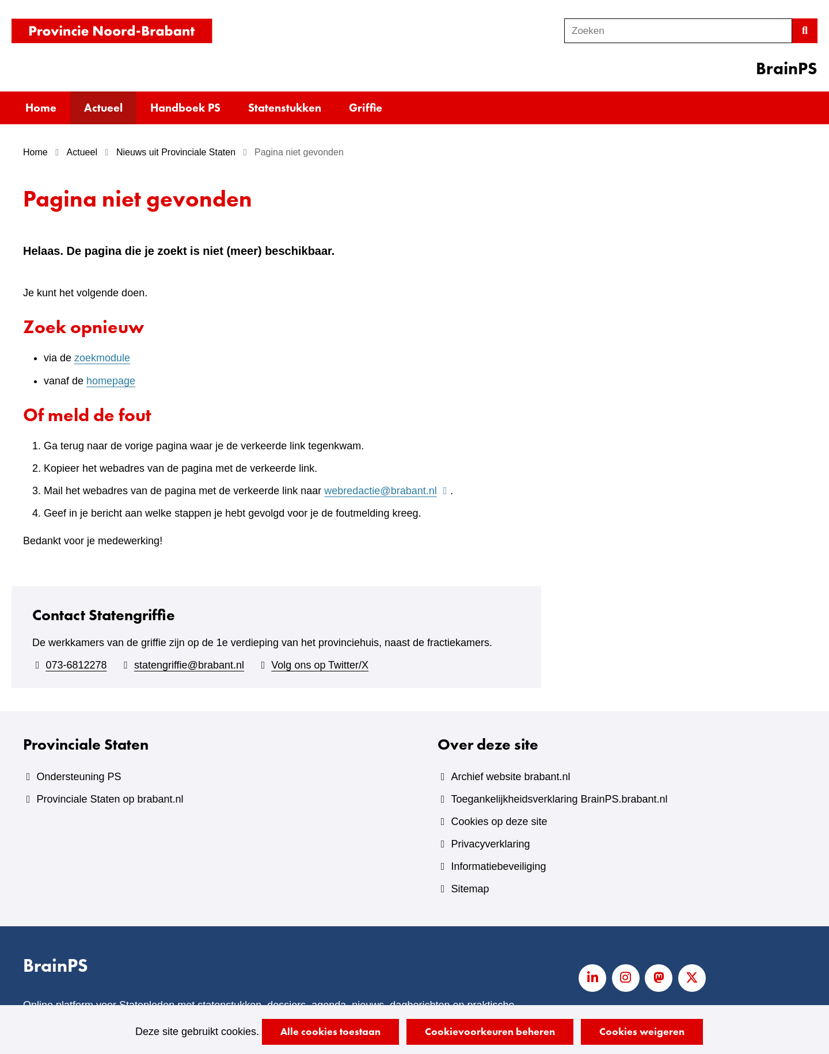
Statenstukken (284, 107)
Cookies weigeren (642, 1031)
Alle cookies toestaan (330, 1031)
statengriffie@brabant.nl (189, 665)
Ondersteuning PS (78, 776)
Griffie (365, 107)
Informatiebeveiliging (498, 866)
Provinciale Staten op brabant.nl (109, 799)
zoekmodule (102, 358)
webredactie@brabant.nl (387, 491)
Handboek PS (185, 107)
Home (40, 107)
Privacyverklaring (490, 844)
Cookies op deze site (499, 821)
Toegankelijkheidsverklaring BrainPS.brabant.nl (559, 799)
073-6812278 (76, 665)
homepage (110, 381)
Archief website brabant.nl (510, 776)
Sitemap (470, 889)
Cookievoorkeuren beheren (490, 1031)
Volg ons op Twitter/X (319, 665)
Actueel (103, 107)
